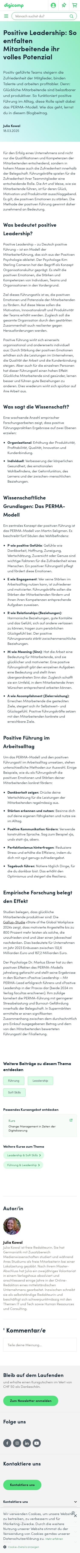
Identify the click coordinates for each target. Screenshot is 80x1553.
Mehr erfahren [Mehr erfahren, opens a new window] (54, 1539)
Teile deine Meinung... (25, 1345)
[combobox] (74, 1513)
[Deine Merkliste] (64, 5)
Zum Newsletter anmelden (30, 1400)
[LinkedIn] (27, 1443)
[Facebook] (7, 1443)
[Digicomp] (13, 5)
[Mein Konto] (53, 5)
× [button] (75, 1516)
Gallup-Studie (14, 922)
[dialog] (40, 1530)
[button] (40, 1546)
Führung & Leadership (22, 1165)
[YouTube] (37, 1443)
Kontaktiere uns (22, 1484)
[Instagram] (17, 1443)
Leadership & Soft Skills (22, 1155)
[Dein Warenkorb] (74, 5)
